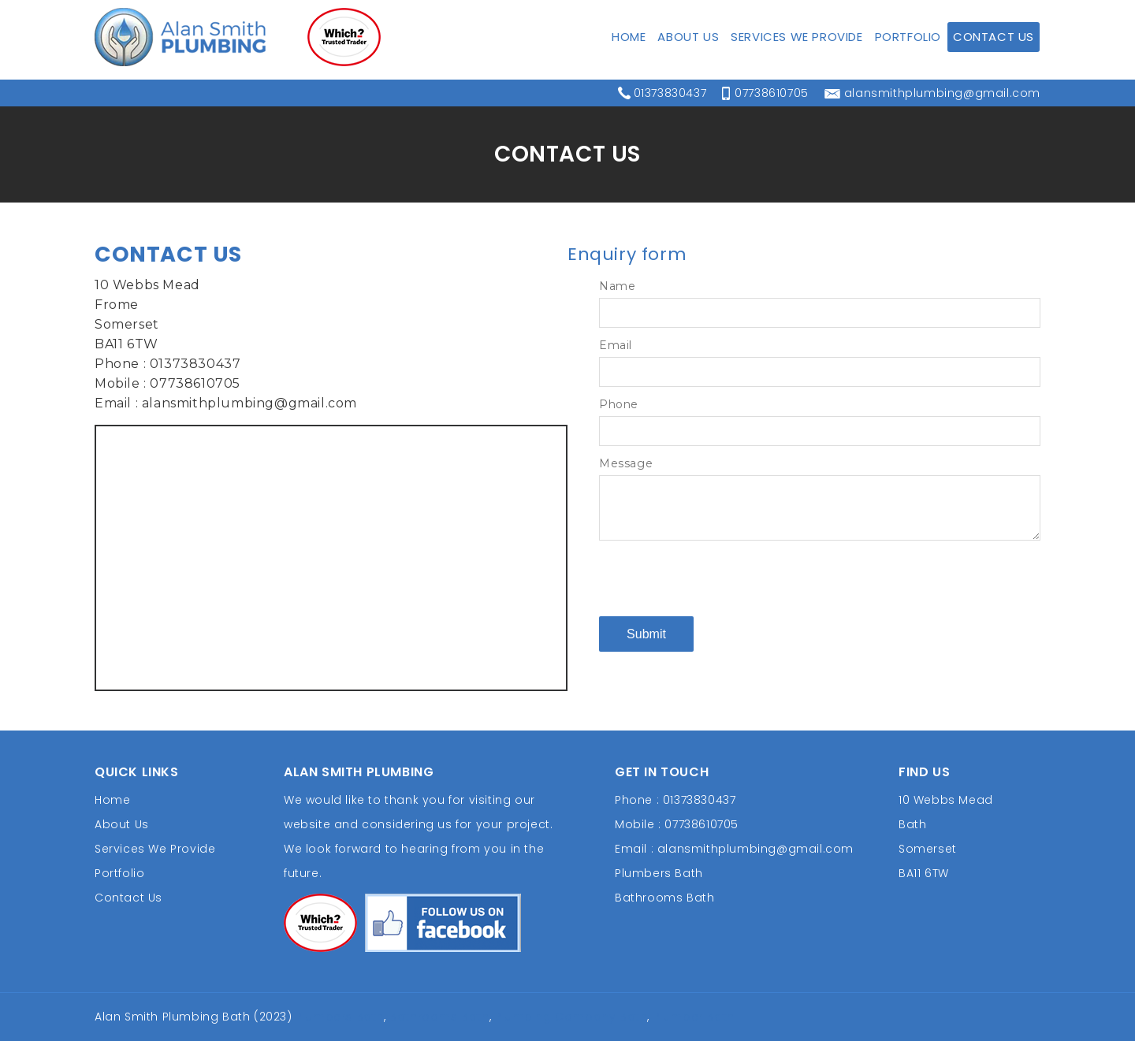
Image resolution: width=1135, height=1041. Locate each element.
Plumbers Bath (659, 873)
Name (617, 286)
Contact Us (993, 63)
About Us (688, 63)
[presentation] (719, 577)
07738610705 (772, 13)
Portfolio (908, 63)
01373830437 (670, 13)
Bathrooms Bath (664, 897)
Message (626, 463)
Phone (618, 404)
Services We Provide (796, 63)
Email (615, 345)
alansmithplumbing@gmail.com (942, 13)
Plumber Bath (694, 1016)
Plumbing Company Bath (571, 1016)
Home (629, 63)
